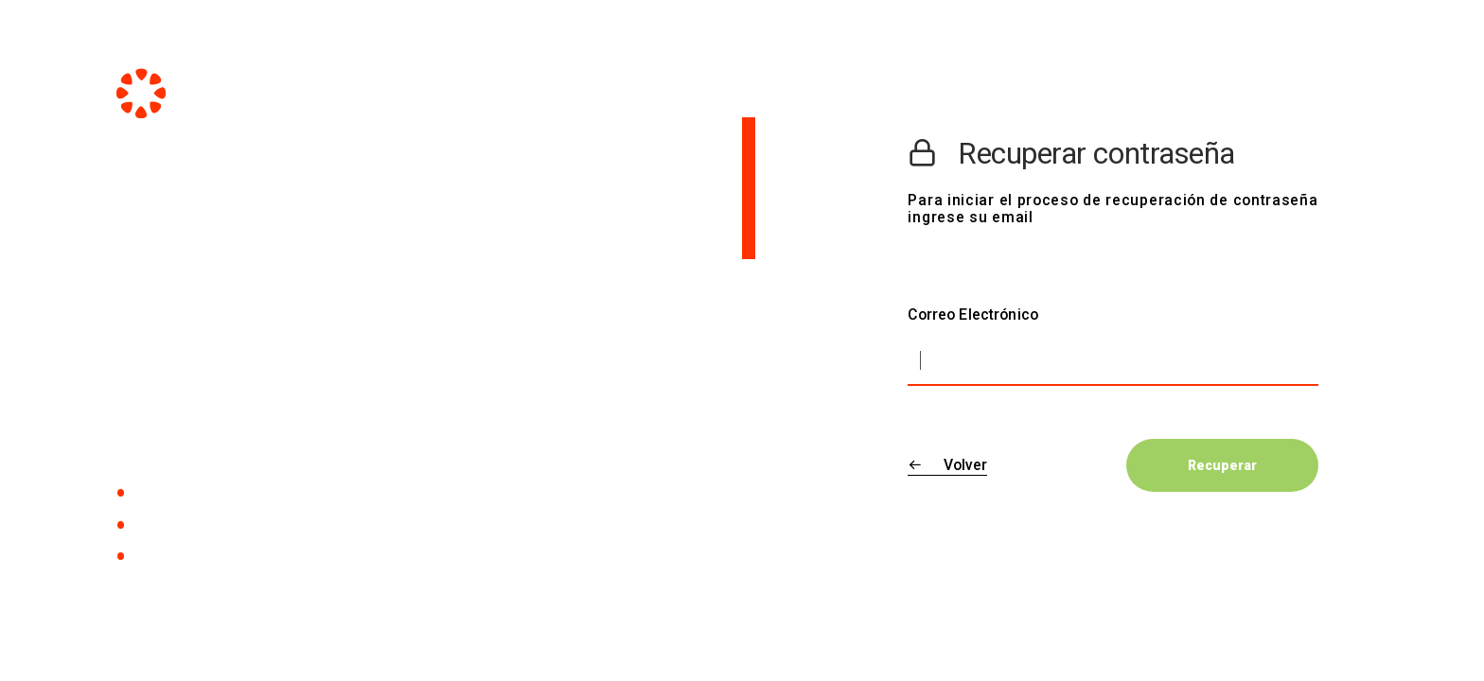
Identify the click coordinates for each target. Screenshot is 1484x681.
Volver (947, 465)
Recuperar (1222, 465)
